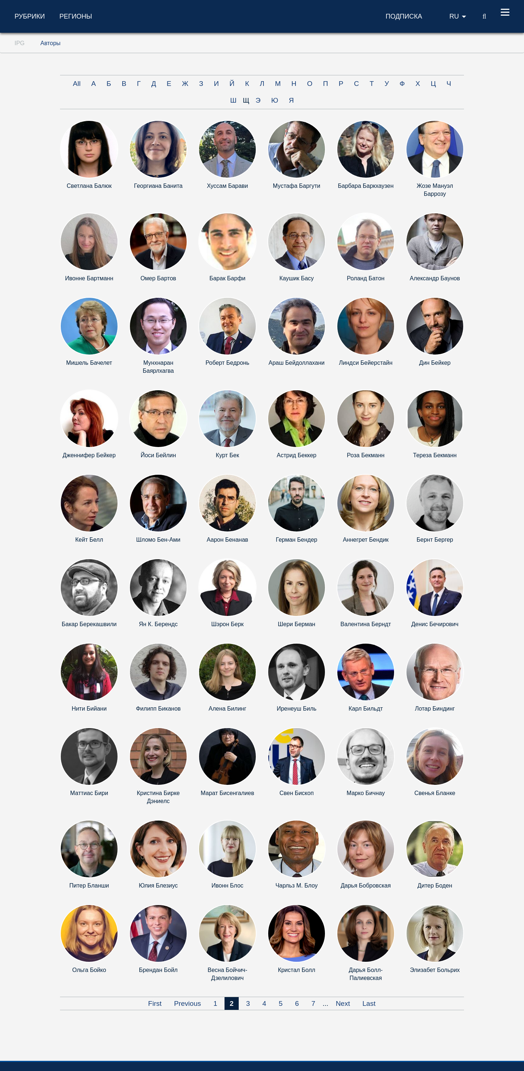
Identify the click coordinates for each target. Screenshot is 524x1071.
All (76, 83)
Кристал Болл (296, 970)
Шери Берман (296, 624)
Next (343, 1003)
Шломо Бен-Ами (158, 540)
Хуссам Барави (227, 186)
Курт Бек (227, 455)
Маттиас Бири (89, 793)
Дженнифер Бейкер (89, 455)
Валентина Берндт (366, 624)
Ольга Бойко (89, 970)
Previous (187, 1003)
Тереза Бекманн (435, 455)
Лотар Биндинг (435, 709)
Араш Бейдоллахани (297, 363)
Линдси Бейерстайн (366, 363)
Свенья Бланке (435, 793)
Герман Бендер (296, 540)
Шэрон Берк (227, 624)
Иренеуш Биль (296, 709)
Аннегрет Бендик (366, 540)
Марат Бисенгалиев (227, 793)
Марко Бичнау (365, 793)
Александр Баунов (435, 278)
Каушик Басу (296, 278)
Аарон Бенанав (227, 540)
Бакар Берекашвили (89, 624)
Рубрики (30, 16)
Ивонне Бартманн (89, 278)
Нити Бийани (89, 709)
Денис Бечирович (434, 624)
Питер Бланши (89, 885)
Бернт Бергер (435, 540)
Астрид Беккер (297, 455)
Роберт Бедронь (227, 363)
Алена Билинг (227, 709)
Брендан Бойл (158, 970)
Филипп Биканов (158, 709)
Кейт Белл (89, 540)
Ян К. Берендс (158, 624)
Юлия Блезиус (158, 885)
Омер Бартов (158, 278)
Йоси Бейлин (158, 455)
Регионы (75, 16)
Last (369, 1003)
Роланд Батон (365, 278)
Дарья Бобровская (366, 885)
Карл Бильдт (366, 709)
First (155, 1003)
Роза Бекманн (365, 455)
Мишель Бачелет (89, 363)
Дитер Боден (434, 885)
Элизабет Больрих (435, 970)
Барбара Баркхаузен (366, 186)
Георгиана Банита (158, 186)
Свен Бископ (296, 793)
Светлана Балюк (89, 186)
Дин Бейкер (434, 363)
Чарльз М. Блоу (296, 885)
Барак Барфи (227, 278)
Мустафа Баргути (296, 186)
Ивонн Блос (227, 885)
